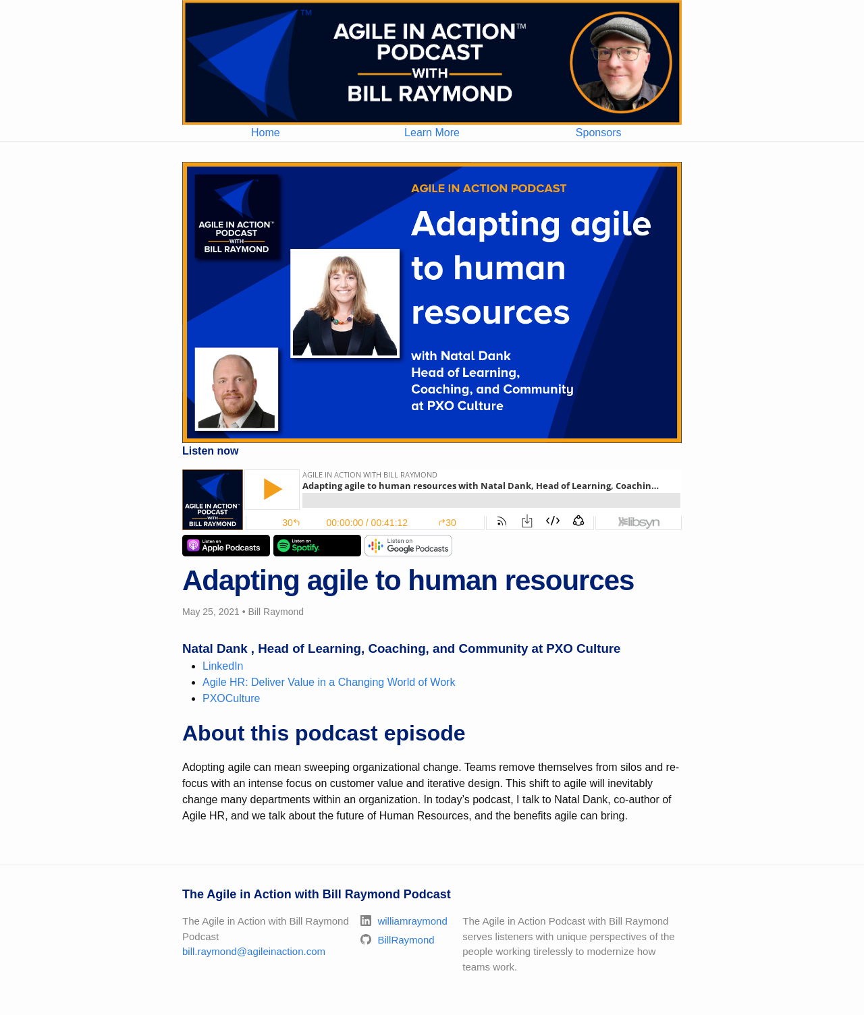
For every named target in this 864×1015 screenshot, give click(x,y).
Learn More (432, 132)
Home (265, 132)
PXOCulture (231, 698)
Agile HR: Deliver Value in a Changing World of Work (328, 682)
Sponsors (599, 132)
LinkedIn (223, 666)
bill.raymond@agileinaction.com (253, 951)
